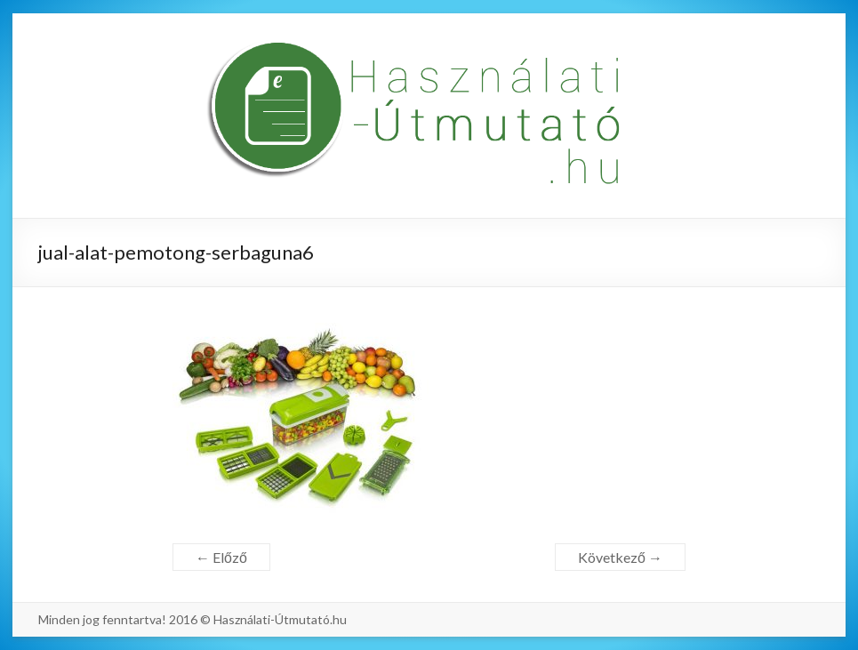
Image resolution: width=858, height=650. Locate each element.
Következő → (620, 557)
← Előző (221, 557)
